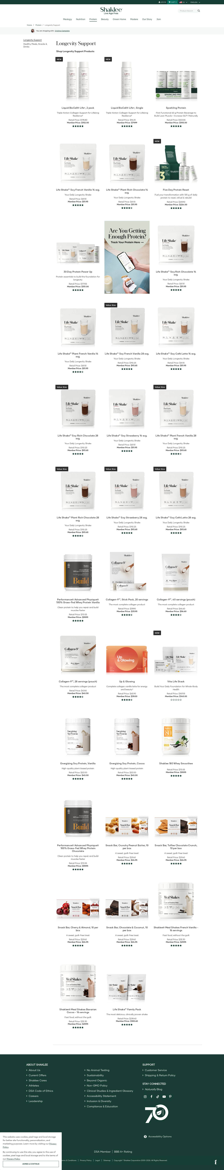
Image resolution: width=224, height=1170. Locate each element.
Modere (134, 19)
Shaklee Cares (38, 1080)
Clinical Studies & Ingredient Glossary (110, 1090)
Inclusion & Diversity (99, 1101)
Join (158, 19)
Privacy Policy (86, 1160)
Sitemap (107, 1160)
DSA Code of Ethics (41, 1090)
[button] (216, 1162)
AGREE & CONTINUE (30, 1164)
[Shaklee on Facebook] (151, 1096)
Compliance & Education (102, 1106)
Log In (162, 2)
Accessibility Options (160, 1136)
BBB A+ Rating (123, 1151)
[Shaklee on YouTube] (164, 1096)
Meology (67, 19)
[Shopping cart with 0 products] (172, 2)
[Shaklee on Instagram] (145, 1096)
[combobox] (188, 10)
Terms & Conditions (68, 1160)
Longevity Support (32, 40)
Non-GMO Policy (97, 1085)
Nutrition (80, 19)
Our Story (147, 19)
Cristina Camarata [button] (62, 31)
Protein (93, 19)
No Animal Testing (98, 1070)
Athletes (34, 1085)
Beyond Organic (97, 1080)
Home (29, 25)
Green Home (119, 19)
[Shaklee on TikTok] (158, 1095)
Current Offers (37, 1075)
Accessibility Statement (101, 1095)
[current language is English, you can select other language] (195, 2)
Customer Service (156, 1070)
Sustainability (95, 1075)
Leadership (36, 1101)
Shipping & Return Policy (160, 1075)
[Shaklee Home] (112, 11)
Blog (153, 1089)
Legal (97, 1160)
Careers (33, 1095)
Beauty (105, 19)
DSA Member (102, 1151)
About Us (34, 1070)
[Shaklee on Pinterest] (170, 1096)
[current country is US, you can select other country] (183, 2)
